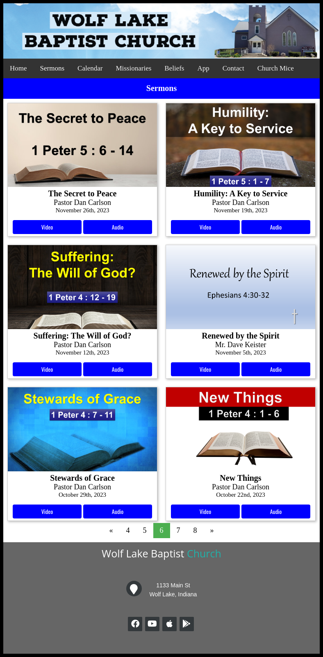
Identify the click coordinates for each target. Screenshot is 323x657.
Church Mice (275, 68)
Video (47, 227)
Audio (117, 227)
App (203, 68)
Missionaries (133, 68)
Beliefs (174, 68)
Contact (233, 68)
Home (18, 68)
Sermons (52, 68)
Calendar (89, 68)
